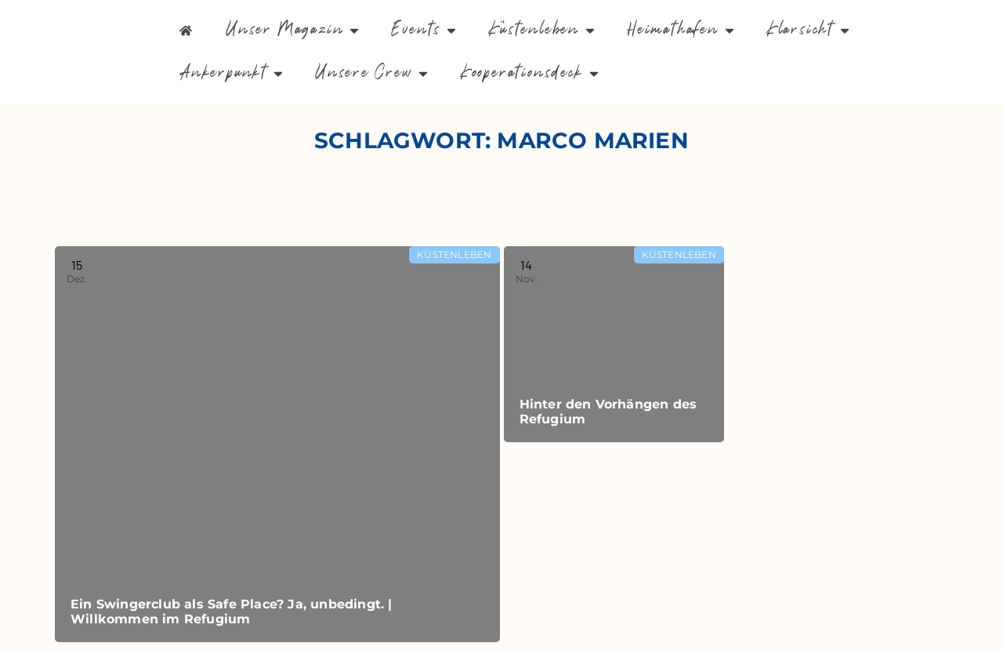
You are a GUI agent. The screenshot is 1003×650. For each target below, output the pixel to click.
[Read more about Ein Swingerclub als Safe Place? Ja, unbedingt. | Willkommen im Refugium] (277, 444)
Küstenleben (454, 254)
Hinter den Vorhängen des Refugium (608, 412)
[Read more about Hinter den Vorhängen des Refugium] (614, 344)
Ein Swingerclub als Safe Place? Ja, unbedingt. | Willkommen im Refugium (232, 611)
